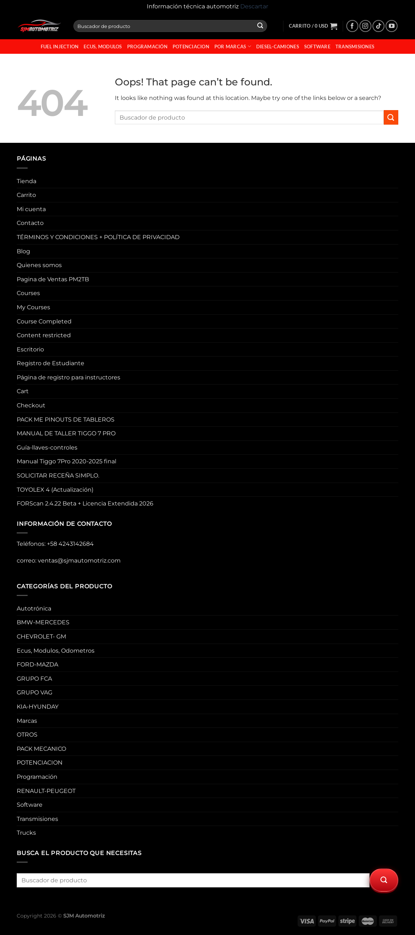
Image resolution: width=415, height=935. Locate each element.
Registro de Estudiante (50, 363)
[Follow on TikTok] (378, 26)
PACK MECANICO (41, 748)
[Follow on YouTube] (392, 26)
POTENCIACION (191, 46)
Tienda (26, 181)
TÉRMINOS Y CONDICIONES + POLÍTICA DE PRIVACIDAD (98, 237)
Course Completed (44, 321)
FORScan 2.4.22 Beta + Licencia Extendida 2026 (85, 503)
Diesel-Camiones (277, 46)
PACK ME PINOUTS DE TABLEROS (65, 419)
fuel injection (60, 46)
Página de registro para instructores (68, 377)
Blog (23, 251)
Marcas (27, 720)
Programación (147, 46)
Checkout (31, 405)
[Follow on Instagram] (365, 26)
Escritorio (30, 349)
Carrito (26, 195)
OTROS (27, 734)
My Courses (33, 307)
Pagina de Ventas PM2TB (53, 279)
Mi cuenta (31, 209)
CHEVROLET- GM (41, 636)
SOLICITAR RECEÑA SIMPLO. (58, 475)
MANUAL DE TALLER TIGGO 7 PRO (66, 433)
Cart (23, 391)
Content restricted (44, 335)
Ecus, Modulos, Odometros (55, 650)
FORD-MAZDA (37, 664)
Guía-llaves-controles (47, 447)
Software (317, 46)
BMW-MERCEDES (43, 622)
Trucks (26, 832)
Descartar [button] (254, 6)
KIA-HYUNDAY (38, 706)
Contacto (30, 222)
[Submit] (260, 26)
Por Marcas (232, 46)
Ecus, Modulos (103, 46)
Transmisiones (354, 46)
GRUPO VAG (34, 692)
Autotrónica (34, 608)
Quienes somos (39, 265)
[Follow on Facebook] (352, 26)
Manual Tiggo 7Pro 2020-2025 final (66, 461)
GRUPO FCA (34, 678)
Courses (28, 293)
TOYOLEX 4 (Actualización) (55, 489)
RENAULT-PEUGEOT (46, 790)
